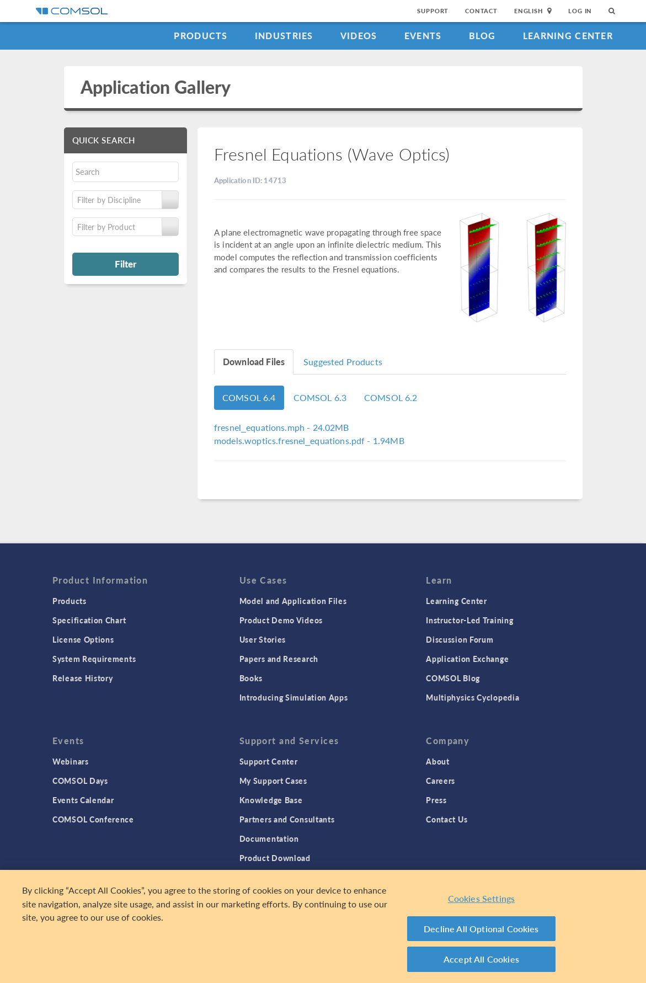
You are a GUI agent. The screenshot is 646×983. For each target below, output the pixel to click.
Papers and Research (278, 658)
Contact (481, 11)
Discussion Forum (459, 639)
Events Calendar (83, 799)
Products (200, 35)
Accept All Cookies (481, 959)
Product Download (275, 857)
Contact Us (446, 819)
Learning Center (568, 35)
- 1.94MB (309, 440)
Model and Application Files (293, 600)
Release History (82, 677)
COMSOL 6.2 (391, 397)
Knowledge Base (271, 799)
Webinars (70, 761)
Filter (125, 263)
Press (436, 799)
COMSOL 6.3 (320, 397)
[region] (323, 926)
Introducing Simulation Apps (293, 697)
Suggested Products (342, 361)
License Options (83, 639)
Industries (284, 35)
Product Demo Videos (281, 620)
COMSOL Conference (93, 819)
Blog (482, 35)
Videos (358, 35)
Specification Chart (89, 620)
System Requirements (94, 658)
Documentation (269, 838)
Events (423, 35)
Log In (580, 11)
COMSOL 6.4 (249, 397)
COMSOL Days (80, 780)
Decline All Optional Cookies (481, 928)
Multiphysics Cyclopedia (472, 697)
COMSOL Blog (453, 677)
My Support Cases (273, 780)
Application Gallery (156, 87)
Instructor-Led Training (469, 620)
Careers (440, 780)
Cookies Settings (481, 898)
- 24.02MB (281, 427)
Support (433, 11)
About (438, 761)
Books (251, 677)
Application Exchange (467, 658)
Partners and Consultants (287, 819)
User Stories (262, 639)
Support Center (268, 761)
